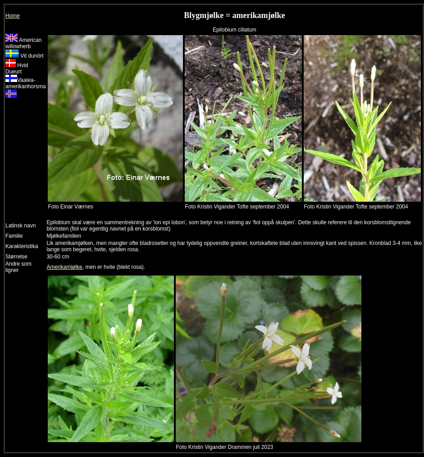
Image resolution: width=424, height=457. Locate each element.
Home (12, 16)
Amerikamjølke (64, 267)
